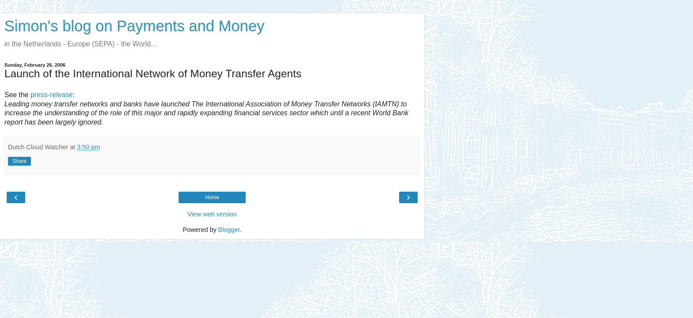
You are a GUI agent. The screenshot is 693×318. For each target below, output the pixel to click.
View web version (212, 214)
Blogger (229, 229)
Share (19, 161)
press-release (51, 94)
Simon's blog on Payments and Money (134, 26)
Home (212, 197)
